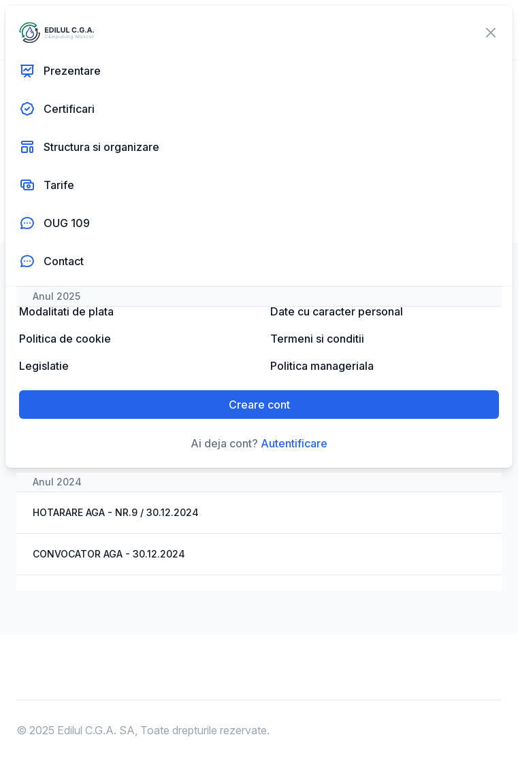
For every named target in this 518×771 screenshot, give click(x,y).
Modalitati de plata (66, 311)
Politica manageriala (322, 366)
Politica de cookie (65, 338)
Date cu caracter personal (336, 311)
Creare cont (259, 404)
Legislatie (44, 366)
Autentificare (294, 443)
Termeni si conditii (317, 338)
